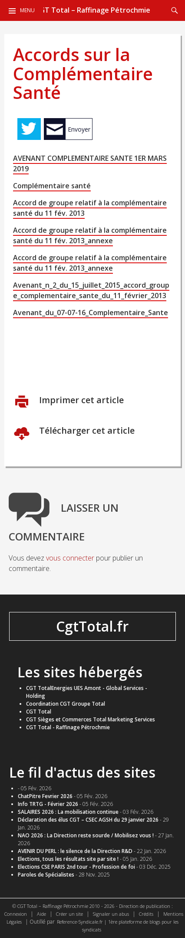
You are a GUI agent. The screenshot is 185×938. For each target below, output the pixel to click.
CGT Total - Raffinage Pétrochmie (68, 727)
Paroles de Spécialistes (46, 874)
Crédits (146, 914)
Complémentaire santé (52, 185)
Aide (41, 914)
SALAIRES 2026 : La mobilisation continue (68, 812)
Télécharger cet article (86, 430)
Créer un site (69, 914)
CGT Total (38, 711)
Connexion (15, 914)
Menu (27, 10)
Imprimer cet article (80, 400)
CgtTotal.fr (92, 626)
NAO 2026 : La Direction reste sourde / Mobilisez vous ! (86, 835)
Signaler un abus (111, 914)
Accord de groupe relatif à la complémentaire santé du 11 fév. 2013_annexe (90, 235)
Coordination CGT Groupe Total (65, 703)
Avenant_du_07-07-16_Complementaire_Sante (90, 312)
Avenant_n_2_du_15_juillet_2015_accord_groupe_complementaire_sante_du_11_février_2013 (91, 290)
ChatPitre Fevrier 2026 (45, 796)
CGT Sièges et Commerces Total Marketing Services (90, 719)
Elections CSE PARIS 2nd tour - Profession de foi (76, 866)
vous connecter (70, 558)
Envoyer (79, 129)
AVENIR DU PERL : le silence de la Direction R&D (75, 851)
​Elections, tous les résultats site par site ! (68, 859)
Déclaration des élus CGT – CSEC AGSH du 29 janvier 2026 (88, 819)
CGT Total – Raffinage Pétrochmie (92, 10)
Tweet (29, 129)
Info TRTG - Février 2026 (48, 804)
